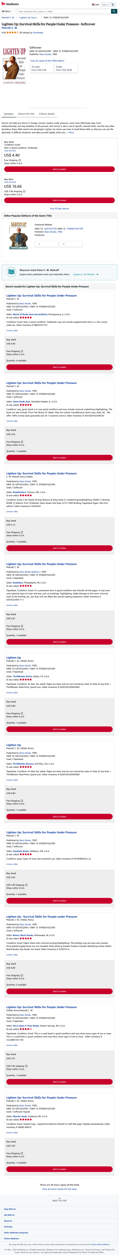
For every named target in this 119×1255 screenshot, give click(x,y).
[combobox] (63, 11)
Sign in (105, 4)
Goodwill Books (21, 851)
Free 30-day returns (59, 208)
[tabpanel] (58, 126)
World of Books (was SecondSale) (30, 314)
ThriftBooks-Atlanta (23, 763)
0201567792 (50, 228)
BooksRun (18, 582)
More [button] (71, 132)
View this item (10, 150)
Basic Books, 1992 (53, 231)
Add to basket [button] (59, 169)
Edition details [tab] (47, 113)
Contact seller (12, 330)
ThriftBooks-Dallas (22, 676)
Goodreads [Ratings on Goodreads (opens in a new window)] (38, 32)
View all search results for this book (59, 1189)
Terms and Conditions (100, 1244)
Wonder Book (20, 1116)
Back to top (59, 1200)
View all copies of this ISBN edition (47, 60)
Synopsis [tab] (8, 113)
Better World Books (23, 935)
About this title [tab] (26, 113)
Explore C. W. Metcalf (86, 274)
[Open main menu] (7, 11)
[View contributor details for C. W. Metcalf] (10, 27)
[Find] (114, 11)
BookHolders (19, 492)
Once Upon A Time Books (26, 1025)
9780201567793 (75, 228)
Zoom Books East (21, 401)
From (42, 68)
